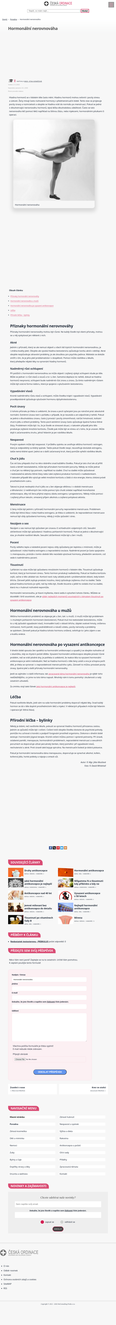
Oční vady (64, 1152)
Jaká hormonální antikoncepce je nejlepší (55, 686)
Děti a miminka (17, 1138)
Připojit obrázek (20, 1054)
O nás (6, 1266)
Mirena (78, 917)
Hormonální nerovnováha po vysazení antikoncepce (32, 305)
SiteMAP (7, 1283)
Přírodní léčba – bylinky (20, 315)
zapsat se (49, 1222)
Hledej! (85, 11)
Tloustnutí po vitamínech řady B (38, 919)
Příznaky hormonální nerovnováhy (24, 296)
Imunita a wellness (19, 1173)
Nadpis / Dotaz (18, 974)
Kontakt (63, 1173)
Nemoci (13, 1145)
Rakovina (64, 1138)
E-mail (15, 992)
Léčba (12, 310)
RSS (5, 1288)
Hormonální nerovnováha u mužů (24, 301)
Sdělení (15, 1010)
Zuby (12, 1152)
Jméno (15, 983)
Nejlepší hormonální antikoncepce (85, 907)
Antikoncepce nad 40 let (38, 893)
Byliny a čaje (15, 1159)
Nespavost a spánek (69, 1124)
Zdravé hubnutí (67, 1117)
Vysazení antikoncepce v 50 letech (87, 895)
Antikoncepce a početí (70, 1145)
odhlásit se (69, 1222)
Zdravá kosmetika (18, 1131)
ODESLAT (58, 1229)
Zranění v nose (17, 1087)
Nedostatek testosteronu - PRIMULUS (29, 941)
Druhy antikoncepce (35, 870)
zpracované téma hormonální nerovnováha (69, 673)
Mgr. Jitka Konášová (33, 81)
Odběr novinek (11, 1270)
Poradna (13, 19)
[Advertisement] (58, 55)
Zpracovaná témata (69, 1166)
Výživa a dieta (66, 1131)
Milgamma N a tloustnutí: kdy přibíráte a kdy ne (89, 882)
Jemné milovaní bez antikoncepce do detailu (38, 907)
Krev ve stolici (99, 1087)
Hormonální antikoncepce (89, 870)
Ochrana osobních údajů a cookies (20, 1279)
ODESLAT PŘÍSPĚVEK (50, 1072)
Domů (4, 19)
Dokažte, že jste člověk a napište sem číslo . (40, 1001)
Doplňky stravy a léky (20, 1166)
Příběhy (63, 1159)
